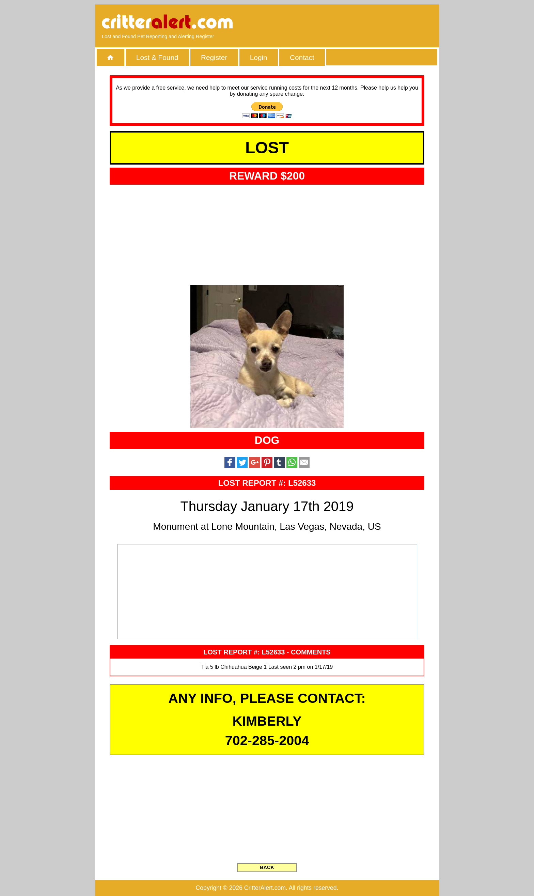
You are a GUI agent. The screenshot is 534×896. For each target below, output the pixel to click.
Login (258, 57)
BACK (267, 867)
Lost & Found (157, 57)
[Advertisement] (354, 22)
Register (214, 57)
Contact (302, 57)
